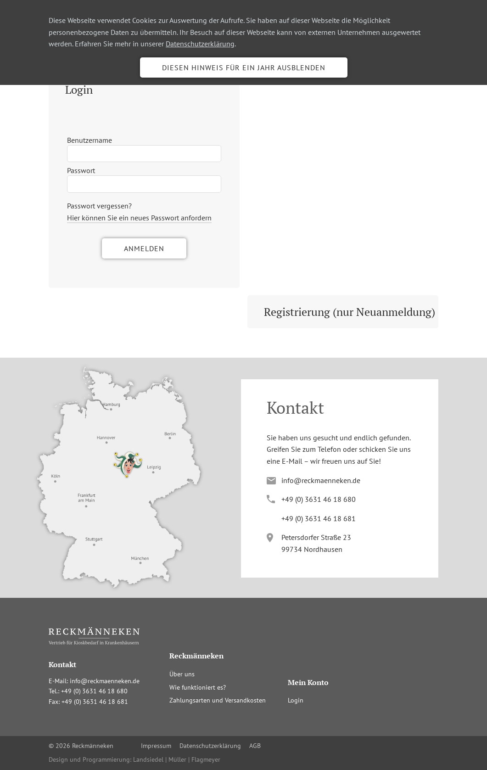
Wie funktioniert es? (197, 687)
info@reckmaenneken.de (320, 480)
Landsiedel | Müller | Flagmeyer (176, 759)
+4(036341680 (318, 499)
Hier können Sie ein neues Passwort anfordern (139, 217)
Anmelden (144, 248)
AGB (255, 746)
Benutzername (89, 140)
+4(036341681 (318, 518)
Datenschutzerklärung (200, 43)
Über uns (182, 674)
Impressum (156, 746)
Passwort (81, 170)
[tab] (144, 89)
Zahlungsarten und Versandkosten (217, 700)
